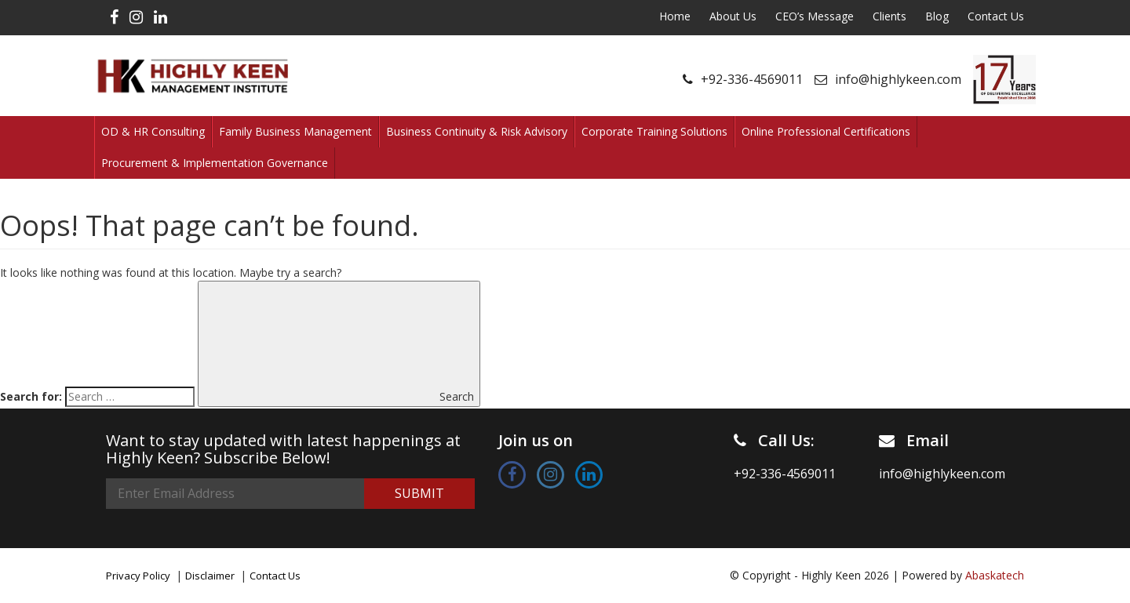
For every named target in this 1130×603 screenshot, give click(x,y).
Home (675, 16)
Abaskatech (994, 575)
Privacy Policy (138, 575)
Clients (889, 16)
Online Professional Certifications (826, 131)
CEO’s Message (814, 16)
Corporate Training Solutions (654, 131)
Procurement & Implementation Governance (214, 162)
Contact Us (996, 16)
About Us (732, 16)
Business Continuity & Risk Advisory (476, 131)
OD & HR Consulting (153, 131)
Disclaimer (210, 575)
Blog (937, 16)
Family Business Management (295, 131)
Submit (419, 493)
